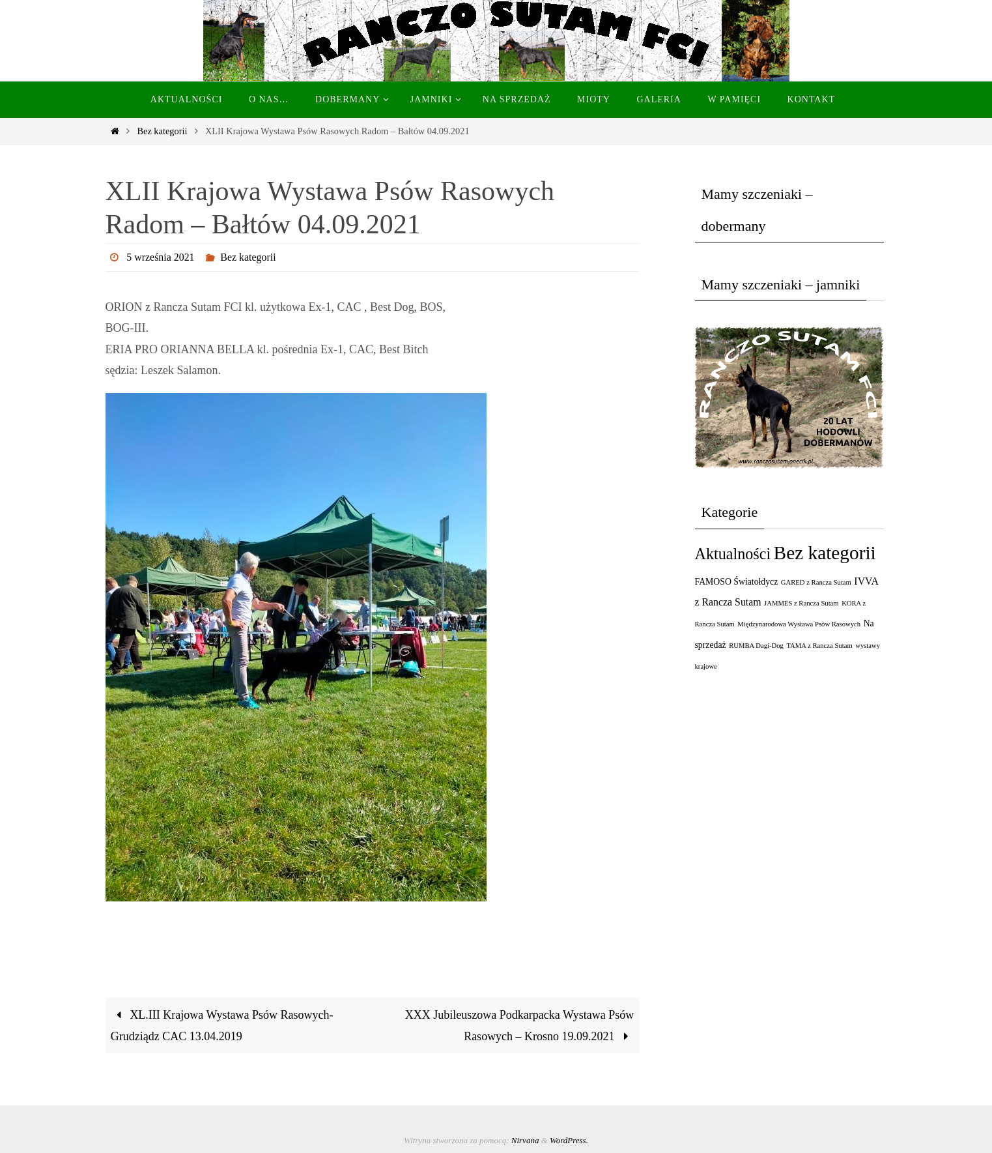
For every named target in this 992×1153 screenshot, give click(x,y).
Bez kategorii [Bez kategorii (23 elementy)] (825, 552)
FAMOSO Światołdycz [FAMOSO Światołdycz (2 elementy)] (736, 582)
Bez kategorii (162, 131)
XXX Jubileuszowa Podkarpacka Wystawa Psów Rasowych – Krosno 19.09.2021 (519, 1025)
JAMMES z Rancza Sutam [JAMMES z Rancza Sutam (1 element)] (801, 603)
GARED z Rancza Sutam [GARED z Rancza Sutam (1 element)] (816, 582)
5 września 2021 (160, 257)
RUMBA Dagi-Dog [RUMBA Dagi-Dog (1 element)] (756, 645)
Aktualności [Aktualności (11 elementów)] (733, 553)
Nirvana (525, 1140)
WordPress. (569, 1140)
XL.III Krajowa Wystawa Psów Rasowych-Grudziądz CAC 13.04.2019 (222, 1025)
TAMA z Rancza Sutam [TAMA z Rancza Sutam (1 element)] (819, 645)
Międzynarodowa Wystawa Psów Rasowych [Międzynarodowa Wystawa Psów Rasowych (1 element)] (798, 624)
